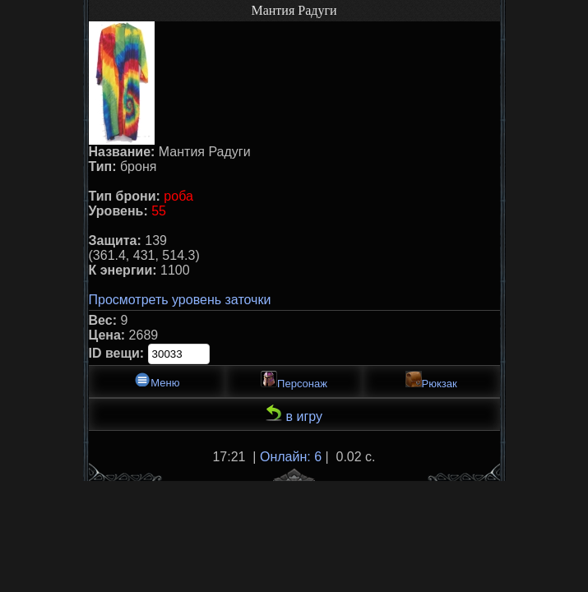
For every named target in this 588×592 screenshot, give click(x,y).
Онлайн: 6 (291, 457)
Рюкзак (431, 380)
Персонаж (294, 380)
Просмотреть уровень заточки (180, 300)
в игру (294, 414)
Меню (156, 380)
